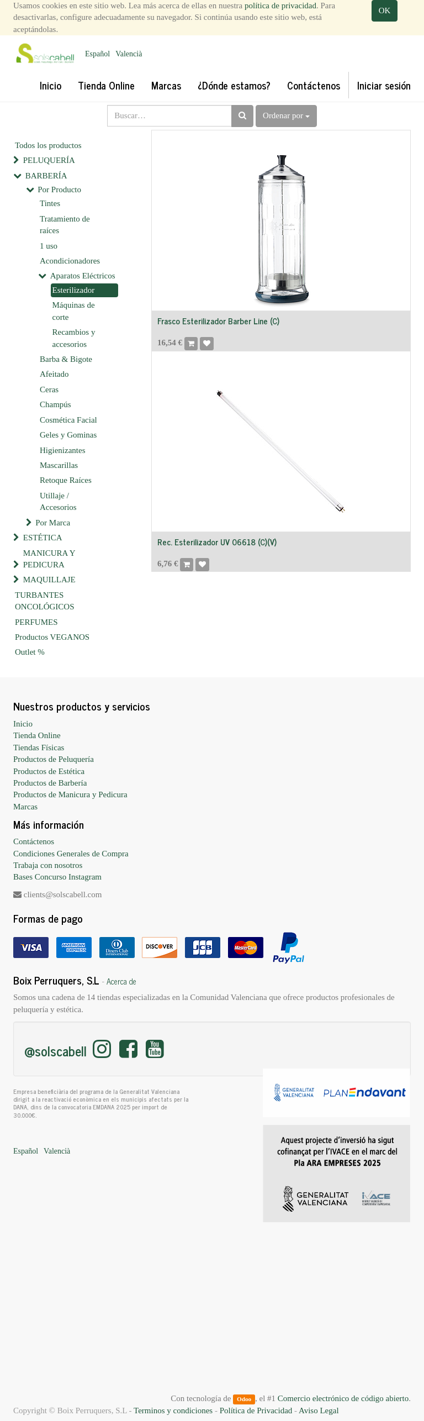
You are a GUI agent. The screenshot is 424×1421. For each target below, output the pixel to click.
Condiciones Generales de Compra (71, 853)
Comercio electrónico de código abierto (343, 1398)
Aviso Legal (319, 1410)
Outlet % (30, 652)
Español (97, 54)
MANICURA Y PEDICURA (49, 559)
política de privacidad (280, 5)
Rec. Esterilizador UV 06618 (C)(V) (217, 542)
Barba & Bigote (66, 359)
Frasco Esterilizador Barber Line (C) (218, 321)
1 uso (48, 245)
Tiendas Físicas (38, 747)
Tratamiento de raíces (65, 224)
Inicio (23, 723)
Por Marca (52, 522)
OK (385, 10)
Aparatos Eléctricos (82, 275)
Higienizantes (62, 450)
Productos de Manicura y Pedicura (70, 794)
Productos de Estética (48, 771)
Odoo (244, 1399)
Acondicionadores (70, 260)
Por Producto (59, 189)
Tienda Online (37, 735)
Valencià (128, 54)
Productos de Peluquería (53, 759)
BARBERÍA (46, 175)
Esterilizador (73, 290)
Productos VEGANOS (52, 637)
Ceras (49, 389)
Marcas (25, 806)
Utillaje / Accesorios (58, 501)
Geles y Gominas (68, 434)
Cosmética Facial (68, 419)
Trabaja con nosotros (47, 865)
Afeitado (54, 374)
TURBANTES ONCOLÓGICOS (45, 601)
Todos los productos (48, 145)
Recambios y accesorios (74, 338)
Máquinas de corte (73, 311)
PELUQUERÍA (49, 160)
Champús (55, 404)
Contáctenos (33, 841)
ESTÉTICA (42, 537)
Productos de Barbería (50, 782)
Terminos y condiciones (173, 1410)
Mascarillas (59, 465)
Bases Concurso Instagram (57, 876)
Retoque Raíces (66, 480)
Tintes (50, 203)
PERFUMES (36, 622)
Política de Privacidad (256, 1410)
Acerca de (121, 981)
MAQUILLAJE (49, 579)
